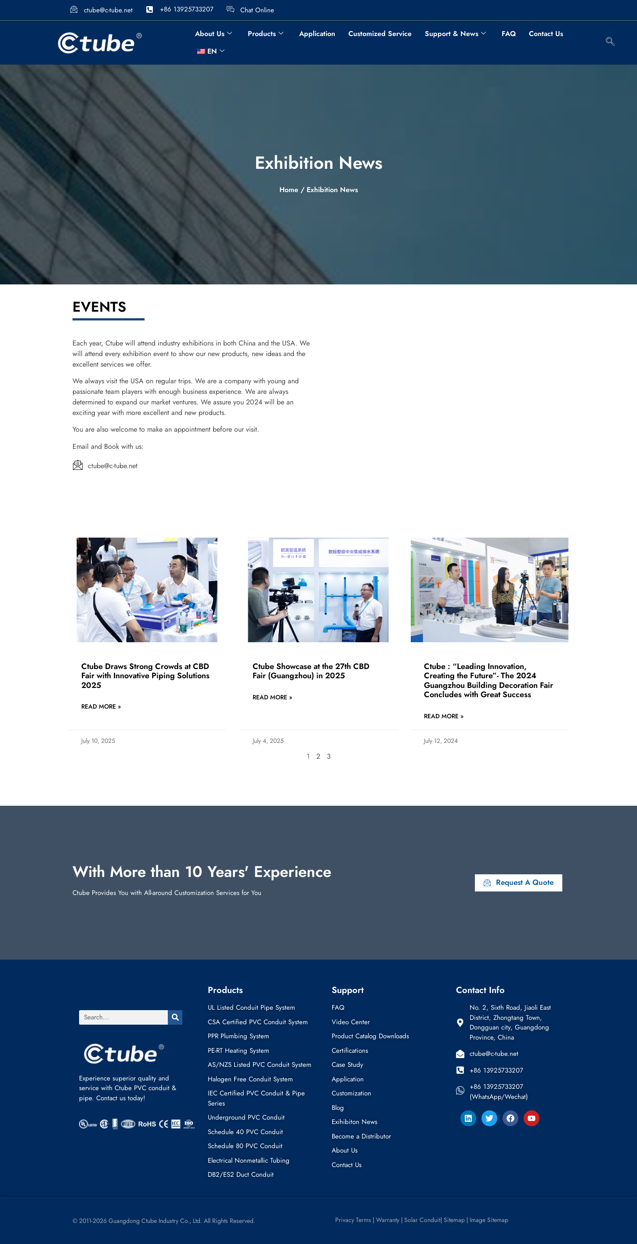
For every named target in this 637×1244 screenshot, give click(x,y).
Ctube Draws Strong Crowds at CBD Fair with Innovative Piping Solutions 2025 (145, 676)
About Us (213, 34)
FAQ (509, 34)
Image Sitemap (489, 1219)
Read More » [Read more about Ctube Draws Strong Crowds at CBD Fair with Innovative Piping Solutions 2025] (101, 706)
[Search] (175, 1017)
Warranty (387, 1219)
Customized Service (380, 34)
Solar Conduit (422, 1219)
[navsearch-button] (610, 42)
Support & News (455, 34)
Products (265, 34)
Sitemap (454, 1219)
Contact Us (546, 34)
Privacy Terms (352, 1219)
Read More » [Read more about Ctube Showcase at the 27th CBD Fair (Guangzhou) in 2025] (272, 697)
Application (317, 34)
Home (288, 190)
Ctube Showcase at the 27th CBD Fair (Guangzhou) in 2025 (311, 671)
